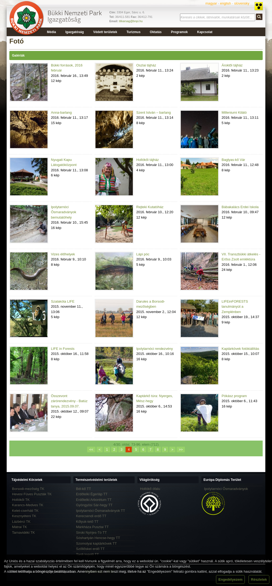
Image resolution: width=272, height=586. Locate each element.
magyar (211, 3)
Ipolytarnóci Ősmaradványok (226, 489)
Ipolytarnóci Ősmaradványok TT (100, 511)
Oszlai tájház (146, 65)
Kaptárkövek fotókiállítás (240, 349)
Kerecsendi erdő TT (91, 516)
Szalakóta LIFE (62, 301)
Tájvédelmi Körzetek (26, 480)
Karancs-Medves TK (27, 505)
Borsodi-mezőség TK (28, 489)
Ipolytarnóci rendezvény (154, 349)
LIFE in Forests (62, 349)
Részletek (259, 579)
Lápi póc (142, 254)
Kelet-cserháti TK (25, 511)
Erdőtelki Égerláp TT (91, 494)
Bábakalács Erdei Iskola (240, 207)
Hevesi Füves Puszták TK (32, 494)
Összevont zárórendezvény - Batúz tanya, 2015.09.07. (69, 401)
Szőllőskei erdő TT (90, 549)
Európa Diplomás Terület (222, 480)
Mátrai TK (19, 527)
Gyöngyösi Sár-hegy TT (94, 505)
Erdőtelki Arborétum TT (93, 500)
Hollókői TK (21, 500)
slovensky (241, 3)
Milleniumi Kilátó (234, 112)
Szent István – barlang (153, 112)
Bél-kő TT (83, 489)
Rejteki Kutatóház (149, 207)
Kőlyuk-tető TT (87, 522)
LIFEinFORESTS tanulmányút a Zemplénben (235, 306)
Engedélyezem (230, 579)
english (225, 3)
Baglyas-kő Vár (233, 160)
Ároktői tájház (232, 65)
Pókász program (234, 396)
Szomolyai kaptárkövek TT (96, 543)
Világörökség (149, 480)
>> (181, 450)
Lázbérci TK (21, 522)
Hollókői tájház (147, 160)
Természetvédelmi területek (96, 480)
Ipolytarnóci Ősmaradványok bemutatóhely (63, 212)
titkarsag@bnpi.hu (131, 21)
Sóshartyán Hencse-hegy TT (98, 538)
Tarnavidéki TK (23, 532)
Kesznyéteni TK (24, 516)
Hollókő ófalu (150, 489)
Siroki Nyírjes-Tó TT (91, 532)
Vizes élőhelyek (63, 254)
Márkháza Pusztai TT (92, 527)
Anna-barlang (61, 112)
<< (91, 450)
